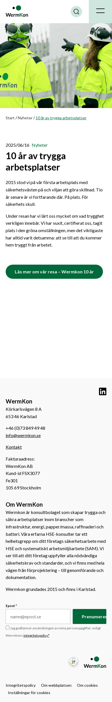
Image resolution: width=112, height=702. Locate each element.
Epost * (11, 606)
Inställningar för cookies (29, 692)
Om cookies (87, 685)
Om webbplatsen (56, 685)
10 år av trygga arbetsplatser (36, 161)
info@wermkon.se (23, 435)
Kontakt (14, 447)
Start (10, 117)
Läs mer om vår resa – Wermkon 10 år (54, 271)
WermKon (17, 11)
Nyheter (25, 117)
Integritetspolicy (21, 685)
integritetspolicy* (36, 635)
